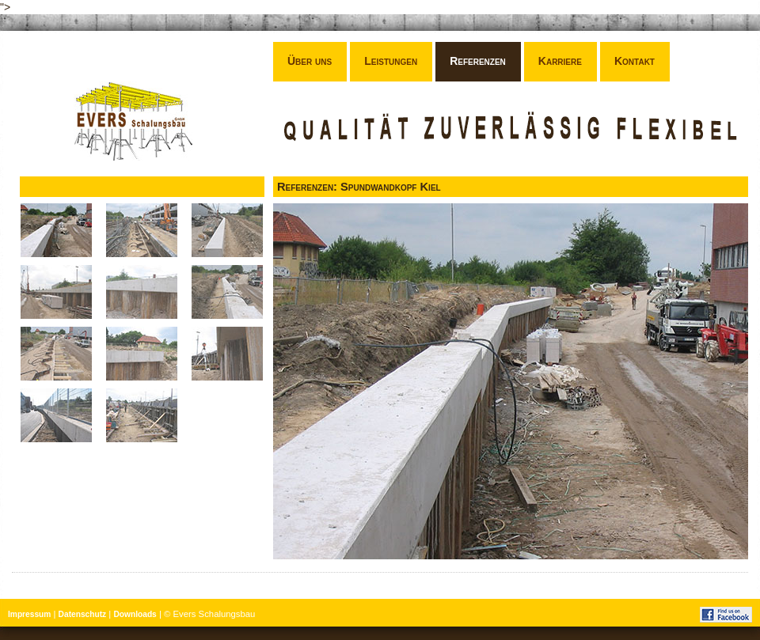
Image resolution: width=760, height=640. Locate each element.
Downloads (134, 614)
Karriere (560, 61)
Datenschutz (83, 614)
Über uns (309, 61)
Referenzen (478, 61)
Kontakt (634, 61)
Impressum (29, 614)
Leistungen (390, 61)
